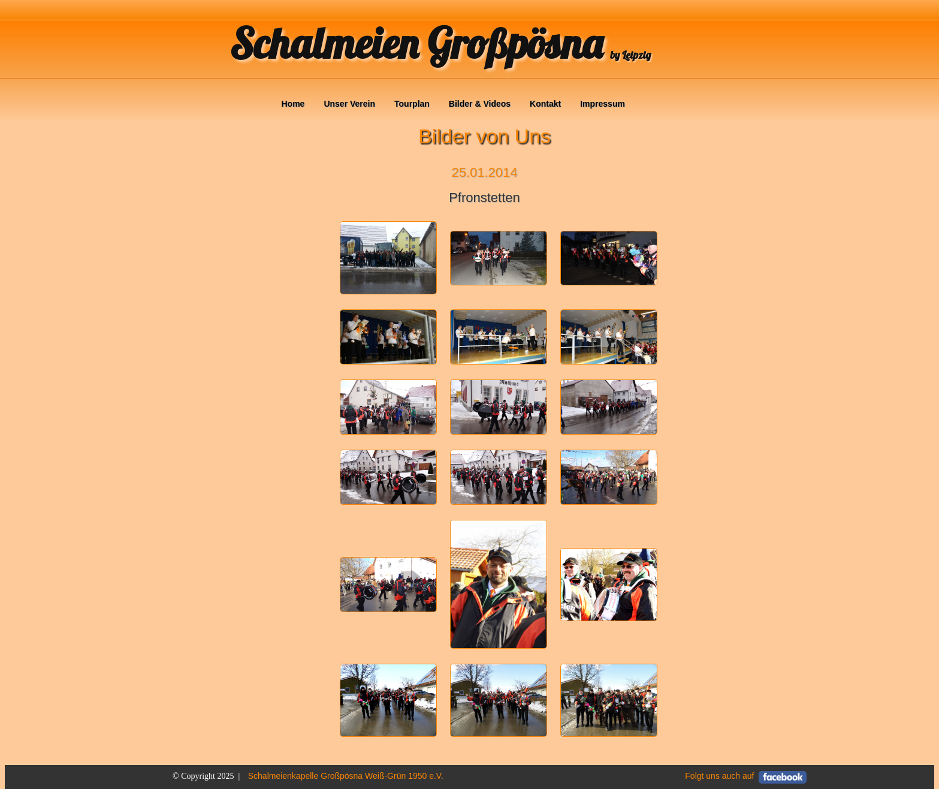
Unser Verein (349, 104)
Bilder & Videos (480, 104)
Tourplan (412, 104)
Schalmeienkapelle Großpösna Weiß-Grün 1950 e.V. (345, 776)
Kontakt (545, 104)
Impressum (602, 104)
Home (293, 104)
